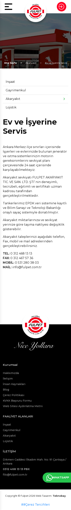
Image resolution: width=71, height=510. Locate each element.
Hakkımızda (11, 373)
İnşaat (10, 82)
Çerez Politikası (13, 395)
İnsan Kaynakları (14, 384)
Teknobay (59, 495)
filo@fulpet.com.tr (15, 474)
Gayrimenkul (16, 90)
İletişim (8, 378)
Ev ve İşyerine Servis (56, 62)
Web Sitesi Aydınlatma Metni (23, 406)
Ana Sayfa (10, 62)
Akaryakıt (31, 62)
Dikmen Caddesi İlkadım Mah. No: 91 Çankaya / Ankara (34, 461)
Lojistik (11, 107)
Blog (6, 389)
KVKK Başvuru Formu (17, 400)
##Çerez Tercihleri (35, 504)
